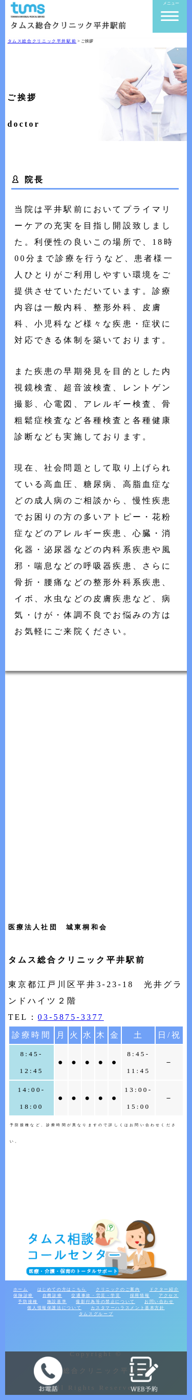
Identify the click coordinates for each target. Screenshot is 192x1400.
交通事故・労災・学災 (95, 1295)
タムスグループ (96, 1314)
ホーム (20, 1289)
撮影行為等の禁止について (105, 1301)
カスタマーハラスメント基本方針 (127, 1307)
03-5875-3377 (71, 1017)
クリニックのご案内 (118, 1289)
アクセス (169, 1295)
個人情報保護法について (54, 1307)
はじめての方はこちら (62, 1289)
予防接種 (28, 1301)
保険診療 (23, 1295)
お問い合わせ (159, 1301)
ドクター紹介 (164, 1289)
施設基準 (57, 1301)
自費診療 (52, 1295)
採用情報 (140, 1295)
